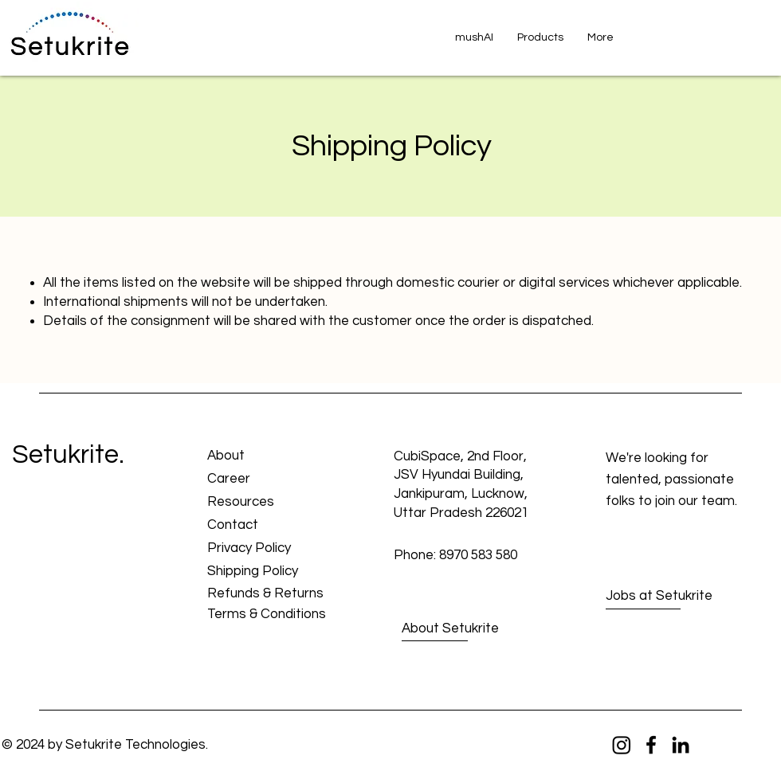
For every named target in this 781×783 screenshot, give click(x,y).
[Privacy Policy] (264, 549)
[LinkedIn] (681, 745)
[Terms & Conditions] (266, 615)
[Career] (264, 480)
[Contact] (264, 526)
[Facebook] (651, 745)
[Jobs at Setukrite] (663, 597)
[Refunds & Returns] (265, 594)
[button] (540, 37)
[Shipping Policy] (264, 572)
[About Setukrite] (460, 629)
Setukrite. (68, 454)
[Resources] (264, 503)
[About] (264, 457)
